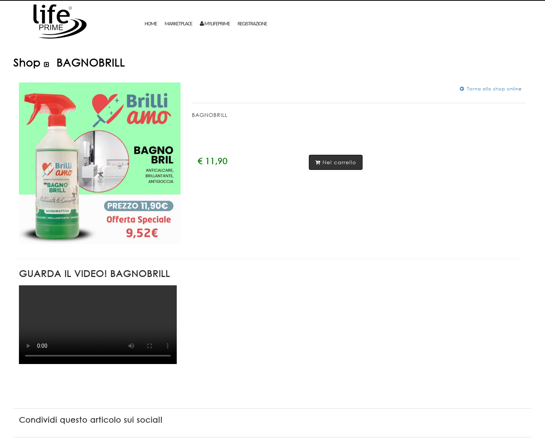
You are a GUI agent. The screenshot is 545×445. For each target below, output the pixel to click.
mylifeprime (215, 23)
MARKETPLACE (178, 23)
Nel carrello (335, 162)
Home (151, 23)
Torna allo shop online (491, 89)
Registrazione (252, 23)
